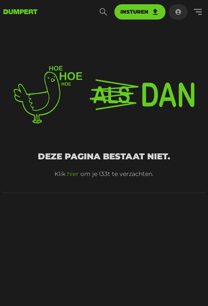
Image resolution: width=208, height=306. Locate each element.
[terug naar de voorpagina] (20, 11)
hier (73, 174)
